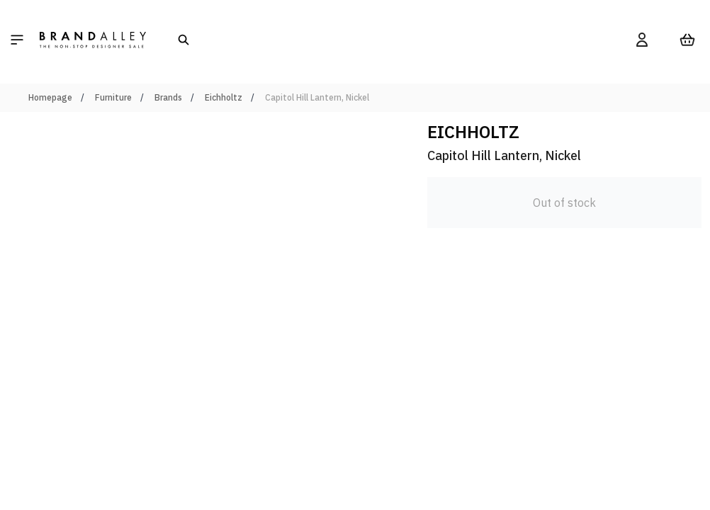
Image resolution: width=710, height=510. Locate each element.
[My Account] (642, 39)
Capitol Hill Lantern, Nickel (317, 97)
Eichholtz (223, 97)
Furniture (113, 97)
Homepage (50, 97)
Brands (168, 97)
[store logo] (93, 39)
